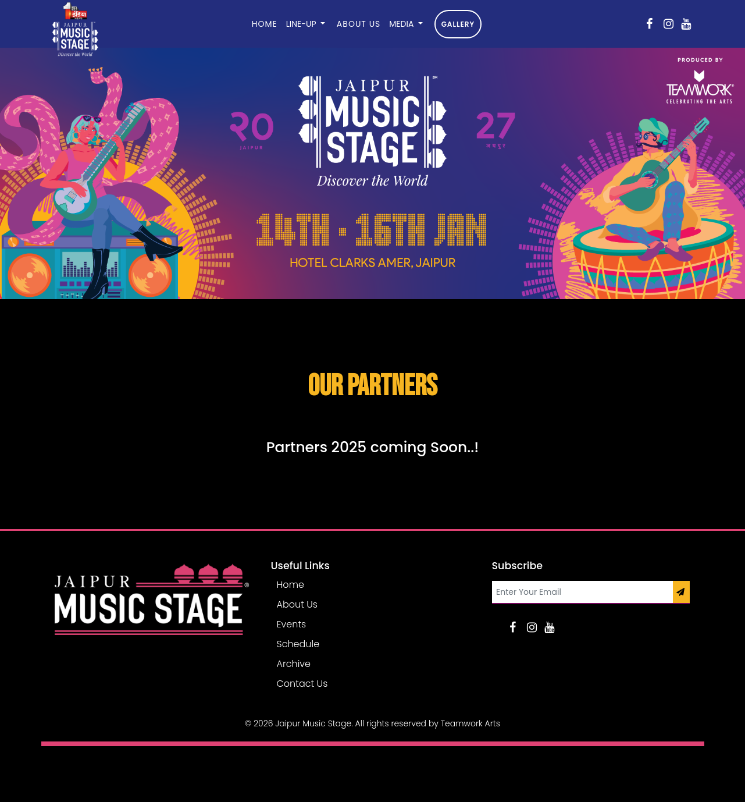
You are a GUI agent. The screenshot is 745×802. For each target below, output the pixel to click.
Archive (294, 663)
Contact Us (302, 683)
